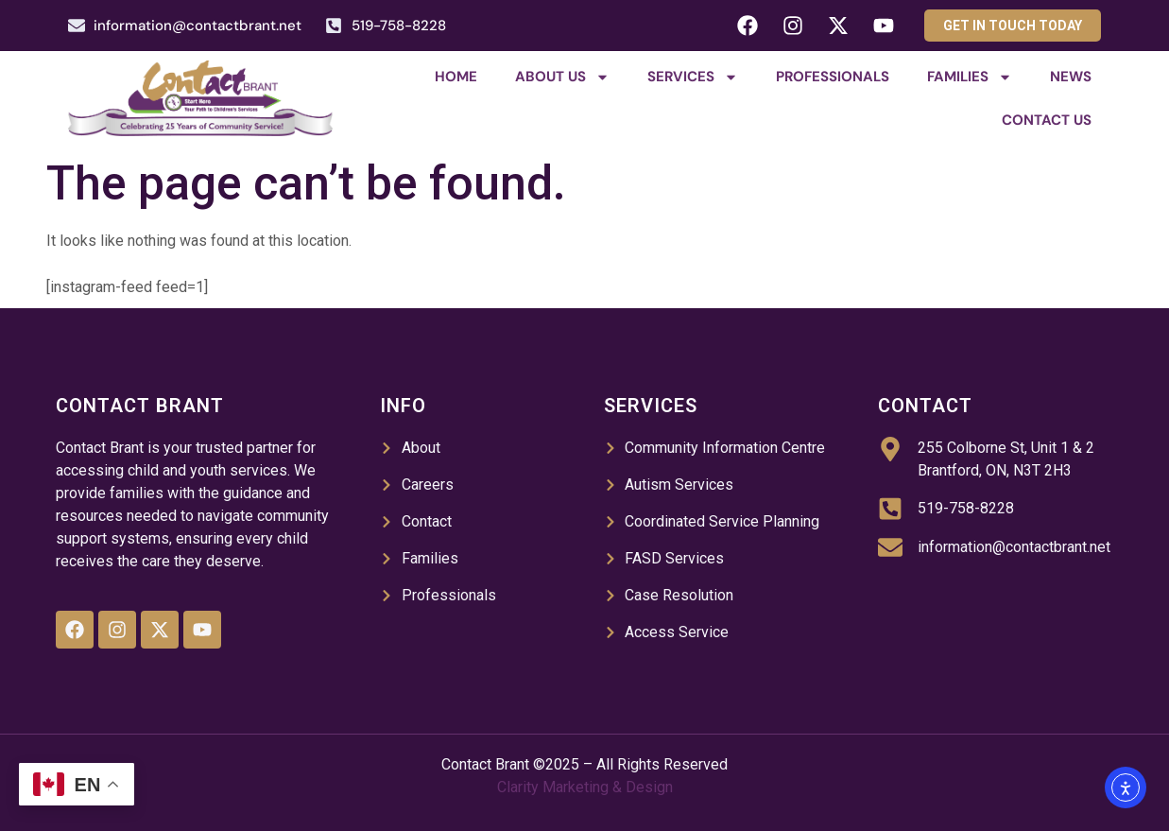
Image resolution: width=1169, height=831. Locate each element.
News (1071, 76)
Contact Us (1047, 120)
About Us (562, 77)
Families (969, 77)
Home (456, 76)
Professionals (832, 76)
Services (692, 77)
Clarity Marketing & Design (585, 787)
